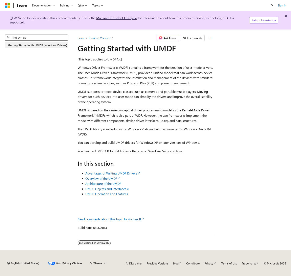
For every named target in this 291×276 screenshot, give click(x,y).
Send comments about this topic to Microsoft (109, 219)
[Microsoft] (7, 5)
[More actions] (209, 38)
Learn (81, 38)
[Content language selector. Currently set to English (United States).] (23, 263)
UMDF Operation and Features (106, 194)
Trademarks (249, 263)
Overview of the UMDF (101, 178)
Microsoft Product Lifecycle (116, 18)
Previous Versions (99, 38)
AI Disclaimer (134, 263)
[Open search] (272, 5)
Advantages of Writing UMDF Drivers (111, 173)
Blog (176, 263)
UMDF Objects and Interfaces (105, 189)
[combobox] (36, 37)
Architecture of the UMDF (103, 183)
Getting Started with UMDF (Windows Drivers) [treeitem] (37, 45)
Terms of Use (229, 263)
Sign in (282, 5)
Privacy (208, 263)
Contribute (193, 263)
